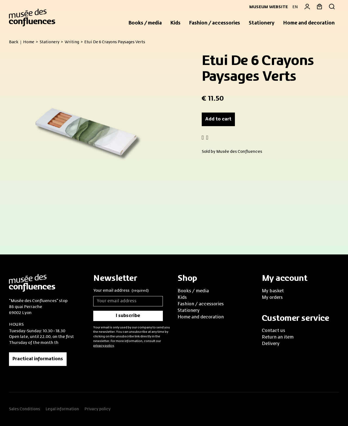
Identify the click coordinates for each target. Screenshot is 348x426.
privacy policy (103, 345)
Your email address (121, 291)
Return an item (278, 337)
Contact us (273, 331)
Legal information (62, 409)
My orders (272, 298)
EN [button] (295, 7)
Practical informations (38, 359)
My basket (273, 291)
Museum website (266, 7)
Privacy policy (97, 409)
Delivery (270, 344)
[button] (145, 23)
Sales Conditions (24, 409)
